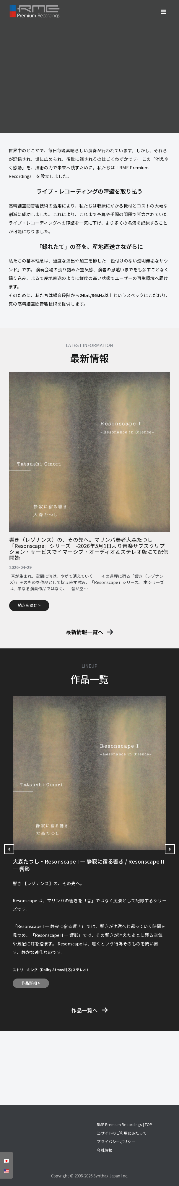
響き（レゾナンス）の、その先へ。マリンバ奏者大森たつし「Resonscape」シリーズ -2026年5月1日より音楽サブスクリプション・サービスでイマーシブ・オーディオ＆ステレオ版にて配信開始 (88, 548)
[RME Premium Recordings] (34, 11)
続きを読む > (29, 605)
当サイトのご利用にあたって (122, 1133)
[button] (90, 632)
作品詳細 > (31, 983)
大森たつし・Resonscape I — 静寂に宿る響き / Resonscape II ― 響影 (88, 864)
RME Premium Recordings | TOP (124, 1124)
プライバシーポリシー (116, 1141)
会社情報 (104, 1150)
